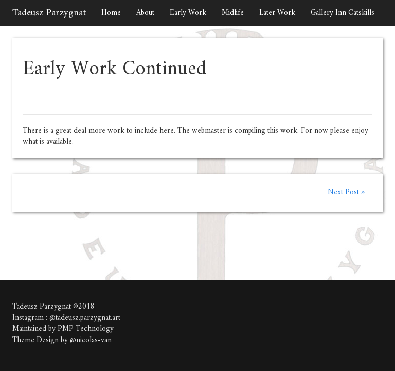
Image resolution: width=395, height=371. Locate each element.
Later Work (277, 13)
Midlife (233, 13)
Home (111, 13)
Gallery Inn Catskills (342, 13)
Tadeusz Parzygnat (49, 13)
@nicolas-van (91, 340)
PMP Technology (86, 329)
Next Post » (346, 192)
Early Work (188, 13)
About (145, 13)
